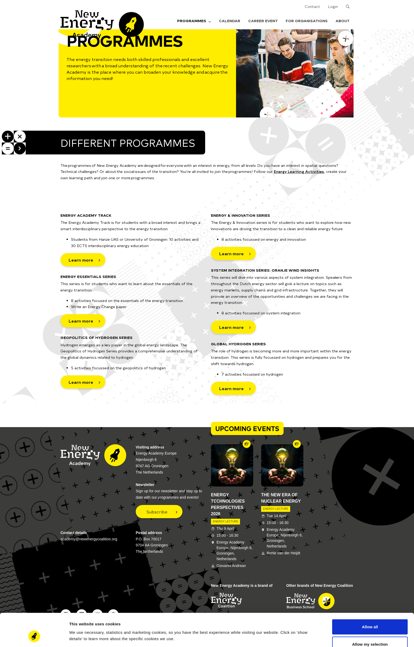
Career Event (263, 20)
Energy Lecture (225, 521)
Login (333, 6)
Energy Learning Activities (299, 171)
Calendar (229, 20)
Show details (277, 627)
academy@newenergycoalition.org (88, 539)
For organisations (307, 20)
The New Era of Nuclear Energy (281, 498)
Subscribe (157, 511)
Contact (312, 6)
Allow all (370, 598)
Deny (370, 633)
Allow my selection (370, 615)
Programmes (194, 20)
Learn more (81, 260)
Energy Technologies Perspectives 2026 (228, 504)
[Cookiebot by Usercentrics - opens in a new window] (34, 637)
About (343, 20)
